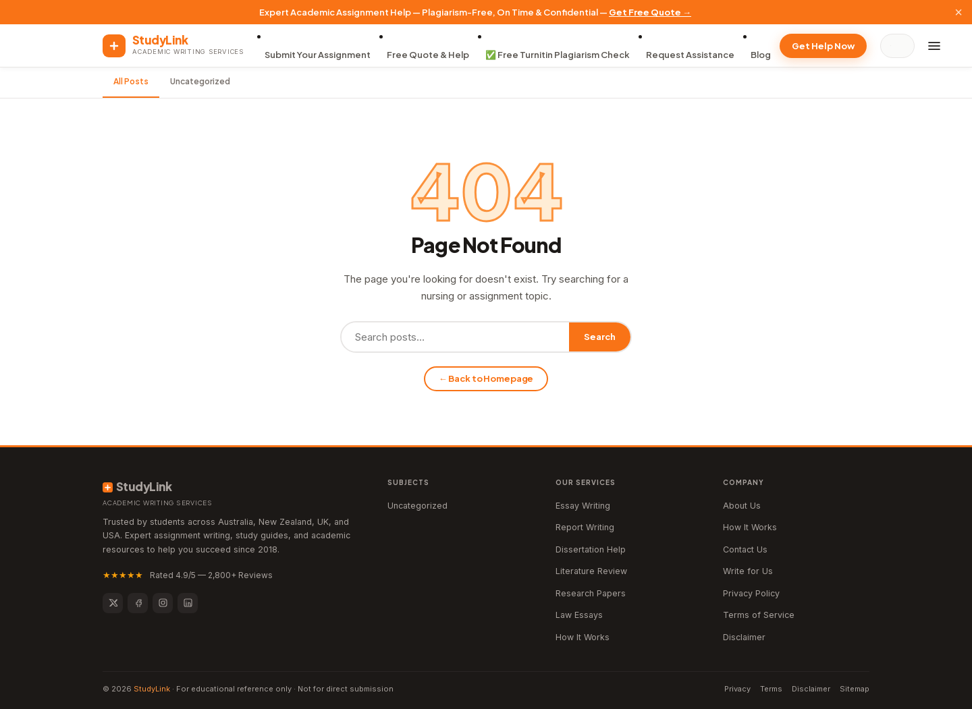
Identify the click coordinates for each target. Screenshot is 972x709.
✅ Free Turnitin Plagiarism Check (557, 54)
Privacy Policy (751, 593)
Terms (771, 688)
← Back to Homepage (486, 378)
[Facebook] (138, 603)
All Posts (130, 81)
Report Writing (585, 527)
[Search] (900, 45)
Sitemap (854, 688)
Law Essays (579, 615)
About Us (742, 506)
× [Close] (958, 12)
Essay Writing (583, 506)
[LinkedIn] (188, 603)
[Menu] (934, 46)
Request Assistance (690, 54)
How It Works (583, 637)
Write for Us (748, 571)
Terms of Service (758, 615)
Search (600, 336)
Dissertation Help (591, 549)
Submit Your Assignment (318, 54)
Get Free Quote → (650, 12)
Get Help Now (823, 45)
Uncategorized (200, 81)
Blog (761, 54)
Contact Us (745, 549)
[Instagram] (163, 603)
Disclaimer (744, 637)
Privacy (737, 688)
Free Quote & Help (428, 54)
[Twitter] (113, 603)
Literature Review (591, 571)
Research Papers (591, 593)
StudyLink (152, 688)
